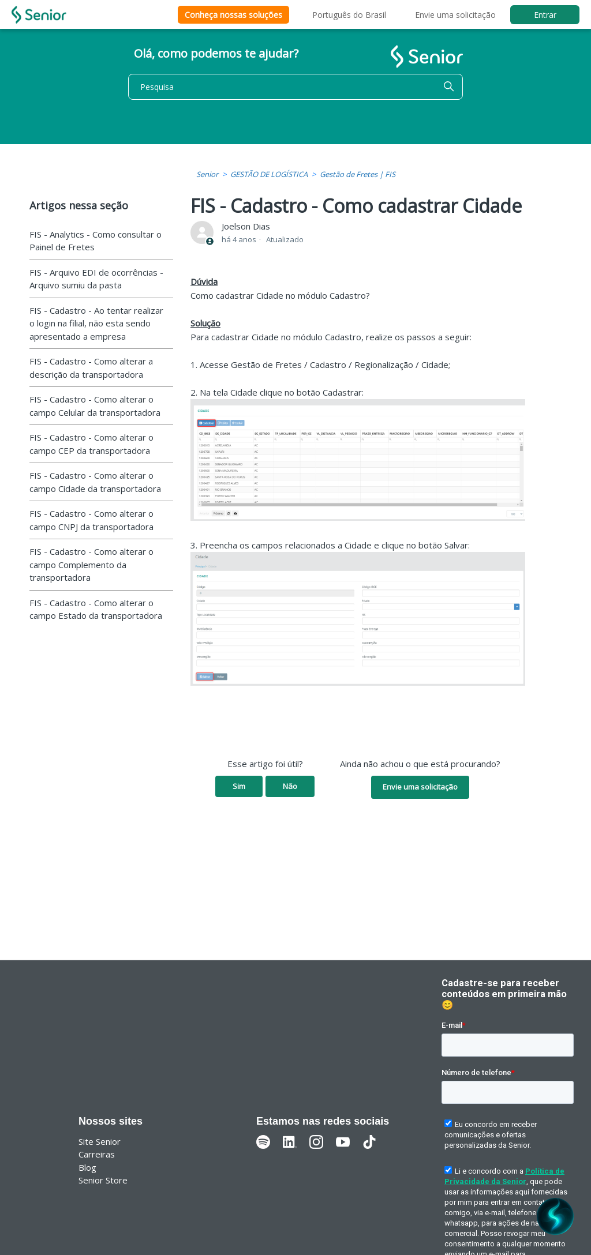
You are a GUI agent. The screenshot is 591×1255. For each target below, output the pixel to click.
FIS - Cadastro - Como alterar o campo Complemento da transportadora (91, 564)
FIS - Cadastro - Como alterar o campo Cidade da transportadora (95, 481)
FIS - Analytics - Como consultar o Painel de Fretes (95, 240)
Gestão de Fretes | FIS (357, 174)
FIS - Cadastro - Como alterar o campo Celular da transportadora (94, 405)
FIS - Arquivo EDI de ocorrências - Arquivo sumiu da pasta (96, 278)
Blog (87, 1167)
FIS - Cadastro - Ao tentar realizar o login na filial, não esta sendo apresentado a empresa (96, 323)
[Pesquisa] (295, 87)
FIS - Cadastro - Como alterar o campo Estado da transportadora (95, 609)
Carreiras (96, 1154)
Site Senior (99, 1141)
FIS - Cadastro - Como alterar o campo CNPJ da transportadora (91, 520)
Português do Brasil (349, 14)
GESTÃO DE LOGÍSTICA (269, 174)
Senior (207, 174)
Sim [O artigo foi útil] (239, 786)
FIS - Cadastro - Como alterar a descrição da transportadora (91, 367)
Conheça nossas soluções (233, 14)
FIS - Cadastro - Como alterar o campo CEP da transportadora (91, 443)
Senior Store (103, 1180)
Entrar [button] (545, 14)
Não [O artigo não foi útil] (290, 786)
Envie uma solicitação (455, 14)
